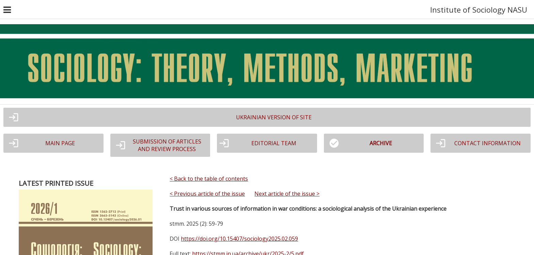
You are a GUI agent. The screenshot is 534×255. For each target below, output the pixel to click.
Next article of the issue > (286, 193)
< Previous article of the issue (207, 193)
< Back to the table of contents (209, 178)
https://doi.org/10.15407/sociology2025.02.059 (239, 238)
